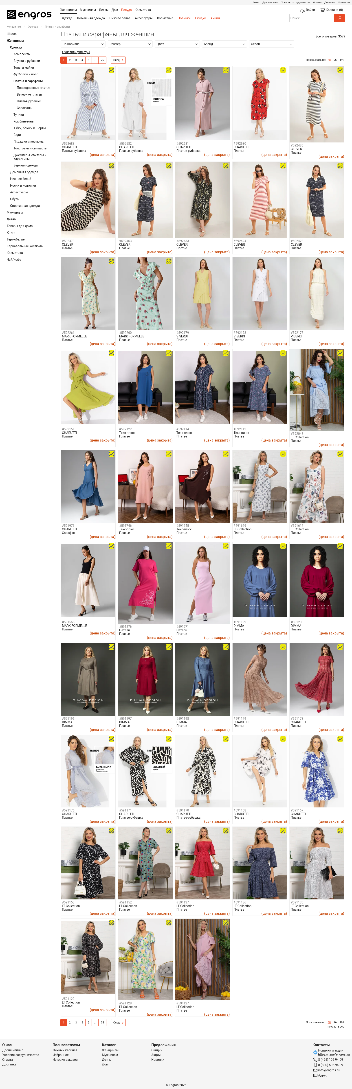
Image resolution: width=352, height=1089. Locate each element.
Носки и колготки (23, 185)
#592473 (68, 241)
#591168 (240, 810)
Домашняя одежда (91, 18)
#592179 (182, 333)
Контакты (344, 2)
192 (342, 59)
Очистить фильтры (76, 52)
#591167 (297, 810)
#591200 (297, 622)
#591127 (182, 1003)
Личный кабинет (65, 1050)
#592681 (182, 143)
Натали (124, 630)
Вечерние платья (29, 94)
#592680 (240, 143)
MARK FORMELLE (74, 336)
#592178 (240, 333)
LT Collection (300, 437)
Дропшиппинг (270, 2)
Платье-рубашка (74, 151)
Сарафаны (24, 108)
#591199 (240, 622)
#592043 (297, 433)
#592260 (125, 333)
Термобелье (16, 239)
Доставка (330, 2)
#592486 (297, 145)
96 (335, 59)
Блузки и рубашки (26, 61)
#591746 (125, 525)
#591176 (68, 810)
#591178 (297, 718)
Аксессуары (144, 18)
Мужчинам (15, 212)
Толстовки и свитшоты (30, 148)
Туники (18, 114)
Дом (105, 1064)
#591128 (125, 1003)
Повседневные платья (33, 88)
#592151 (68, 429)
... (95, 60)
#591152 (125, 902)
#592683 (68, 143)
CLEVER (296, 149)
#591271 (182, 626)
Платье (239, 151)
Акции (215, 18)
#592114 (182, 429)
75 (102, 60)
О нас (256, 2)
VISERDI (182, 336)
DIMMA (239, 626)
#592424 (240, 241)
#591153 (68, 902)
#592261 (68, 333)
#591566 (68, 622)
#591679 (240, 525)
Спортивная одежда (25, 206)
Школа (12, 34)
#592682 (125, 143)
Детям (11, 219)
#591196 (68, 718)
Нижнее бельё (119, 18)
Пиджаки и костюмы (28, 141)
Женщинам (14, 26)
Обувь (14, 199)
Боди (17, 135)
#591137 (182, 902)
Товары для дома (20, 226)
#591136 (240, 902)
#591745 (182, 525)
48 (329, 59)
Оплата (317, 2)
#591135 (297, 902)
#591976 (68, 525)
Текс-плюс (127, 433)
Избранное (61, 1055)
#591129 (68, 999)
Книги (11, 232)
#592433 (182, 241)
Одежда (66, 18)
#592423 (297, 241)
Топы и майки (23, 67)
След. (118, 60)
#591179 (240, 718)
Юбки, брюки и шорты (29, 128)
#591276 (125, 626)
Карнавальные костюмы (25, 246)
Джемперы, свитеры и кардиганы (29, 156)
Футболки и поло (25, 74)
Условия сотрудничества (295, 2)
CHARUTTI (69, 147)
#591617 (297, 525)
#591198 (182, 718)
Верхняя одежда (25, 165)
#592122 (125, 429)
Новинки (184, 18)
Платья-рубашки (29, 101)
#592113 (240, 429)
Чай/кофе (14, 259)
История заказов (65, 1059)
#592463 (125, 241)
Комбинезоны (23, 121)
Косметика (165, 18)
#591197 (125, 718)
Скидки (200, 18)
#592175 (297, 333)
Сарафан (68, 533)
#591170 (182, 810)
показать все (336, 1026)
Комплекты (22, 54)
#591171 (125, 810)
